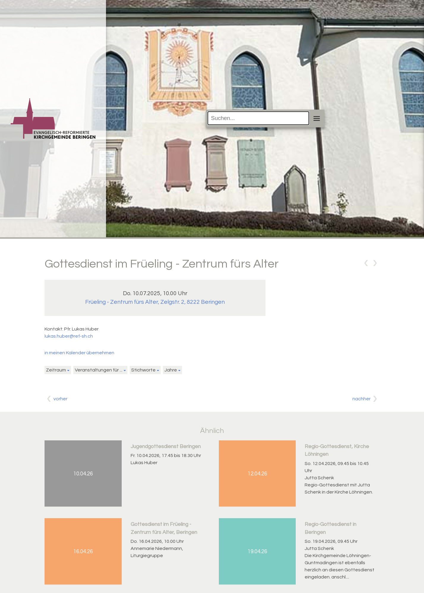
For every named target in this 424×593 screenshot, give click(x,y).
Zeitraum (56, 370)
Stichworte (143, 370)
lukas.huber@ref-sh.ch (69, 336)
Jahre (170, 370)
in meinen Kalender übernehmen (79, 352)
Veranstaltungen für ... (98, 370)
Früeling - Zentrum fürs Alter (155, 302)
